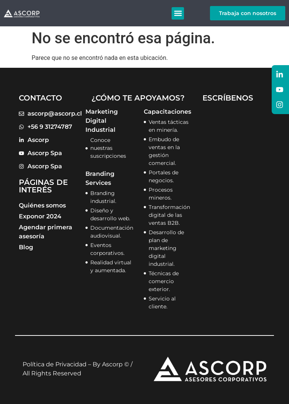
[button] (178, 13)
